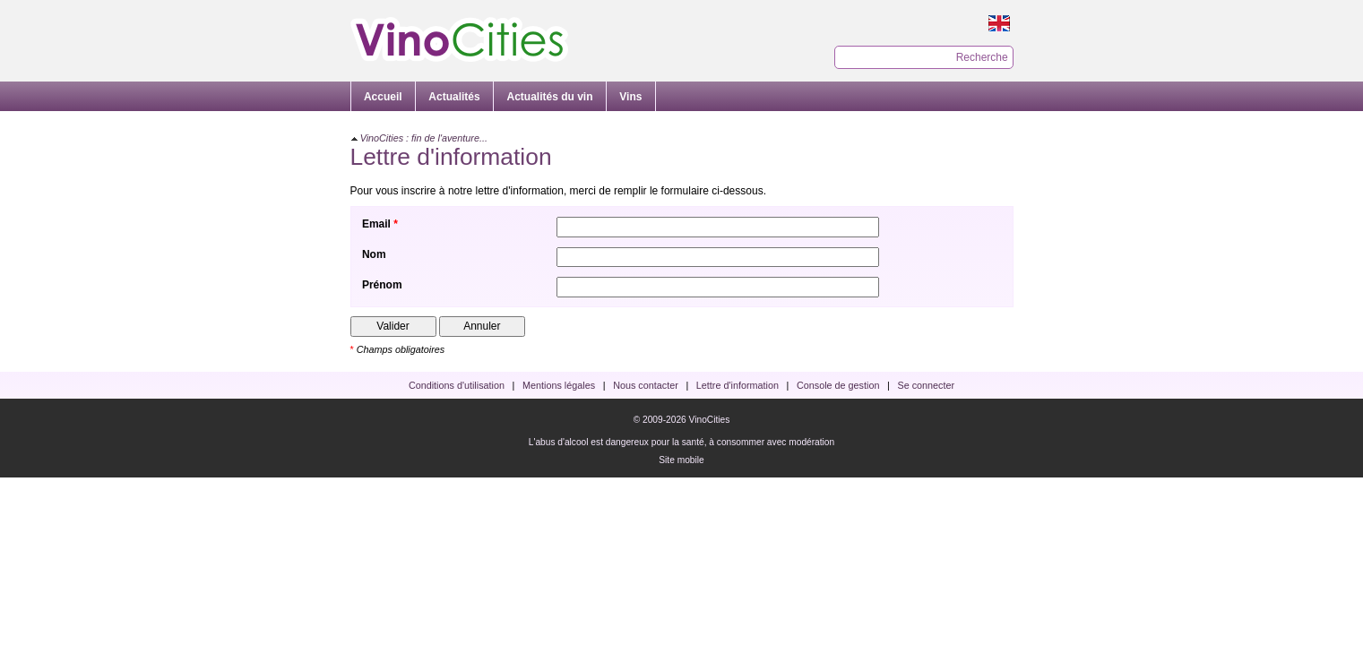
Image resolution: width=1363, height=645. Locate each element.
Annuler (481, 326)
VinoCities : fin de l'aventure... (423, 138)
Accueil (383, 96)
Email (376, 224)
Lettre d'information (737, 385)
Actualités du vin (550, 96)
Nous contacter (645, 385)
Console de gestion (838, 385)
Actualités (453, 96)
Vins (630, 96)
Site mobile (681, 460)
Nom (374, 254)
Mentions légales (558, 385)
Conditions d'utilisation (457, 385)
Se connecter (926, 385)
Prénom (382, 285)
